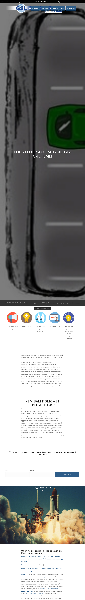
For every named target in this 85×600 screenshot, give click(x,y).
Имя (7, 470)
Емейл (33, 470)
